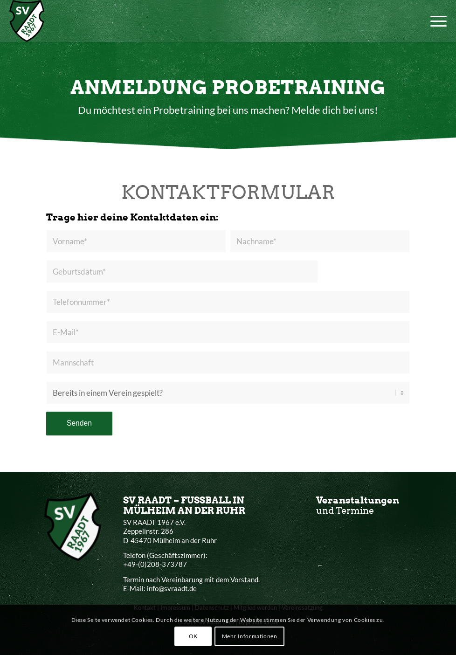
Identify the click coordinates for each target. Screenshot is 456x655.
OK (193, 636)
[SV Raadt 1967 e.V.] (26, 21)
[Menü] (434, 21)
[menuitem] (434, 21)
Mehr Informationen (249, 636)
